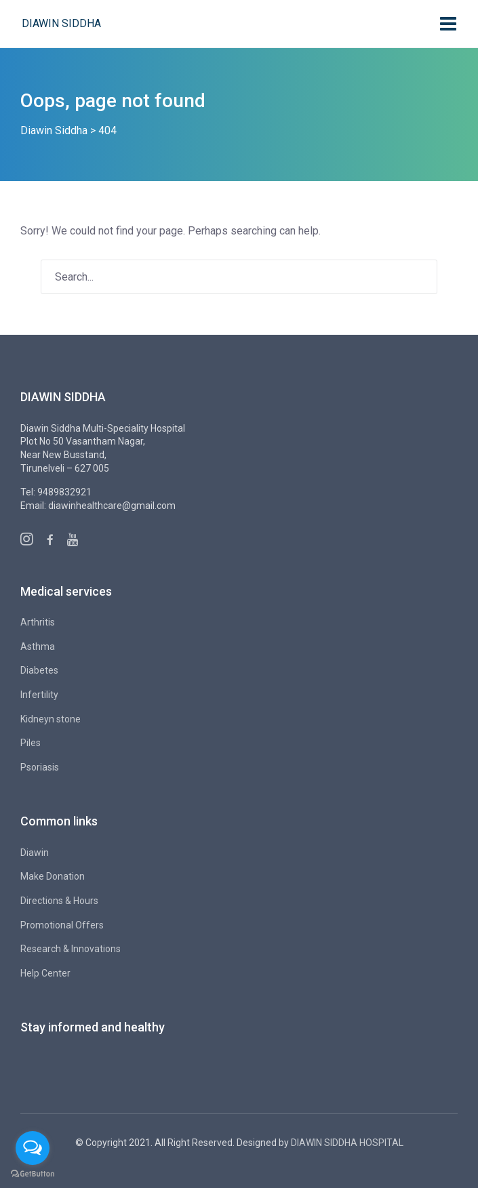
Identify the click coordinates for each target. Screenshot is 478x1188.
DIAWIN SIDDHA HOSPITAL (347, 1142)
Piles (30, 742)
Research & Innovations (70, 948)
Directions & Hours (59, 900)
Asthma (37, 646)
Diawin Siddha (61, 23)
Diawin (34, 852)
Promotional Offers (62, 925)
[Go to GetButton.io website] (32, 1174)
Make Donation (52, 876)
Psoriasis (39, 767)
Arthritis (37, 622)
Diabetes (39, 670)
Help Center (45, 973)
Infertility (39, 694)
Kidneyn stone (50, 719)
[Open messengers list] (32, 1148)
